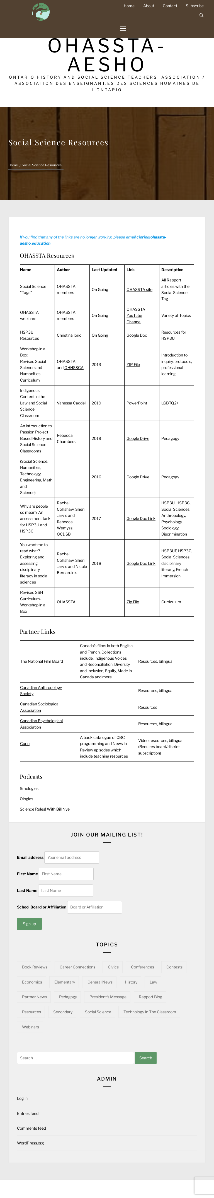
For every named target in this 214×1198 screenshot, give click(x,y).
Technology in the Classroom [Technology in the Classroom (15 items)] (149, 1011)
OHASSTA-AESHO (107, 55)
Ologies (26, 798)
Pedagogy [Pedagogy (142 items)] (68, 996)
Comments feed (31, 1128)
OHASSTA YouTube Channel (136, 315)
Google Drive (138, 438)
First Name (27, 873)
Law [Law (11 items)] (153, 982)
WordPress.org (30, 1143)
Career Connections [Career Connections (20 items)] (77, 967)
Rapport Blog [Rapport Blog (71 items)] (150, 996)
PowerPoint (137, 403)
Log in (22, 1098)
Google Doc (137, 335)
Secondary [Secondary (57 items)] (62, 1011)
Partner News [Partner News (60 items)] (34, 996)
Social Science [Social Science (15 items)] (98, 1011)
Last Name (27, 890)
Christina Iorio (69, 335)
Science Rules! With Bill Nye (45, 809)
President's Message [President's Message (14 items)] (108, 996)
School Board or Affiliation (41, 907)
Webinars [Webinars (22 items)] (30, 1027)
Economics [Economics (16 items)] (32, 982)
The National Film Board (41, 661)
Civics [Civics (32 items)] (113, 967)
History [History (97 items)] (131, 982)
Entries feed (27, 1113)
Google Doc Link (141, 518)
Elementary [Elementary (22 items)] (64, 982)
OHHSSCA (74, 367)
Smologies (29, 788)
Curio (25, 743)
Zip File (133, 601)
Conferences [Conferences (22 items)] (142, 967)
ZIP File (133, 364)
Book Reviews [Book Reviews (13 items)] (34, 967)
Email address (30, 857)
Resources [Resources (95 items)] (31, 1011)
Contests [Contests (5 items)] (174, 967)
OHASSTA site (139, 289)
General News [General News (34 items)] (100, 982)
